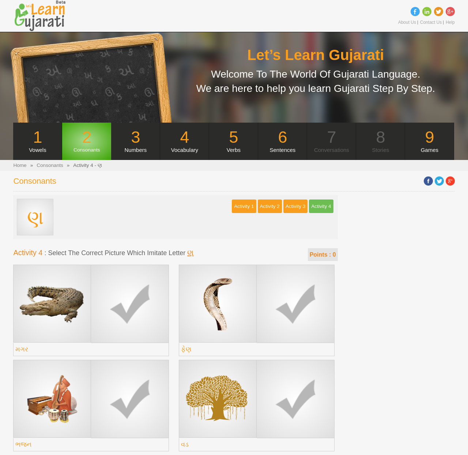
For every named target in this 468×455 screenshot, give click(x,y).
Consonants (50, 165)
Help (450, 22)
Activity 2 (270, 206)
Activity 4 (321, 206)
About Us (407, 22)
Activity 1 (244, 206)
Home (19, 165)
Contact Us (431, 22)
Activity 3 (295, 206)
